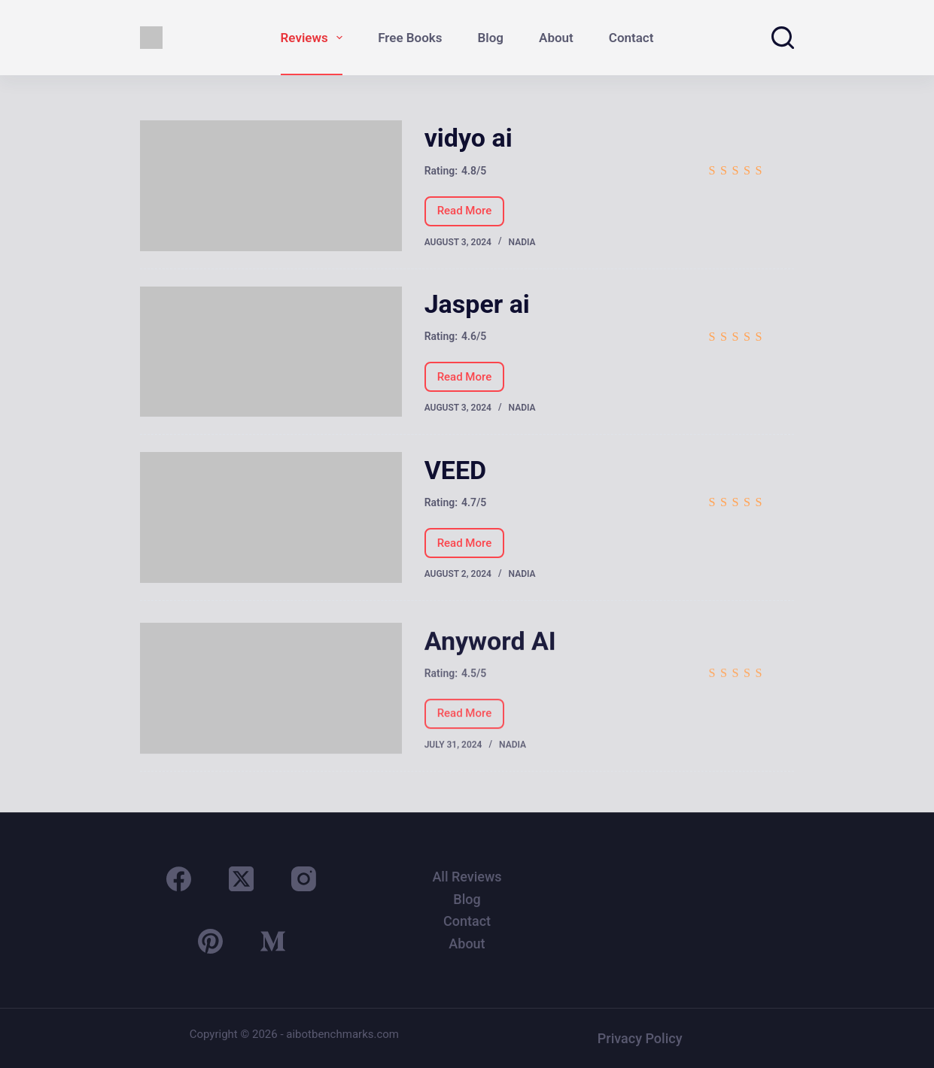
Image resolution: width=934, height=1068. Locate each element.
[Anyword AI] (270, 701)
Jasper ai (477, 304)
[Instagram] (303, 878)
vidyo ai (468, 138)
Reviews (315, 38)
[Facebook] (178, 878)
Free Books (410, 37)
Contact (631, 37)
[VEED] (270, 517)
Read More (464, 215)
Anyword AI (490, 654)
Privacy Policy (640, 1038)
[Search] (782, 37)
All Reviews (466, 876)
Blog (491, 37)
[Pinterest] (210, 941)
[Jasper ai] (270, 352)
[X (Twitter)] (241, 878)
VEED (455, 470)
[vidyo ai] (270, 185)
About (556, 37)
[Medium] (272, 941)
